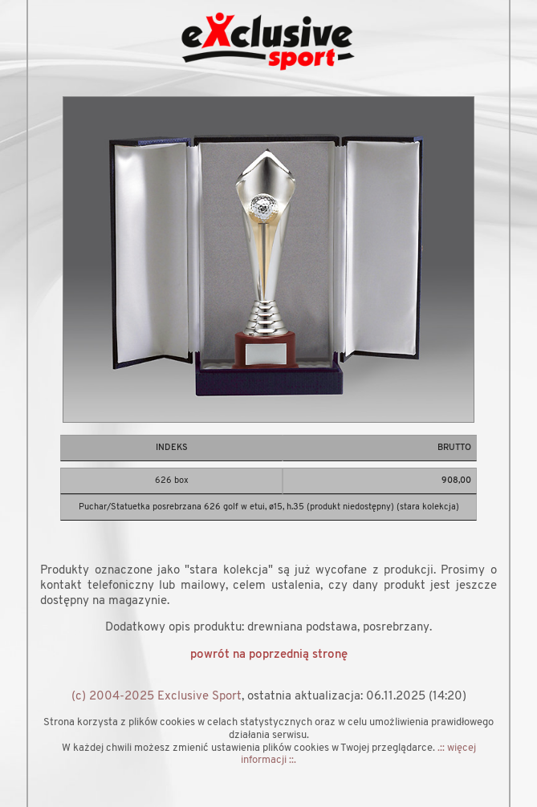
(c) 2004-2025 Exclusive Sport (156, 697)
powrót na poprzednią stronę (269, 655)
